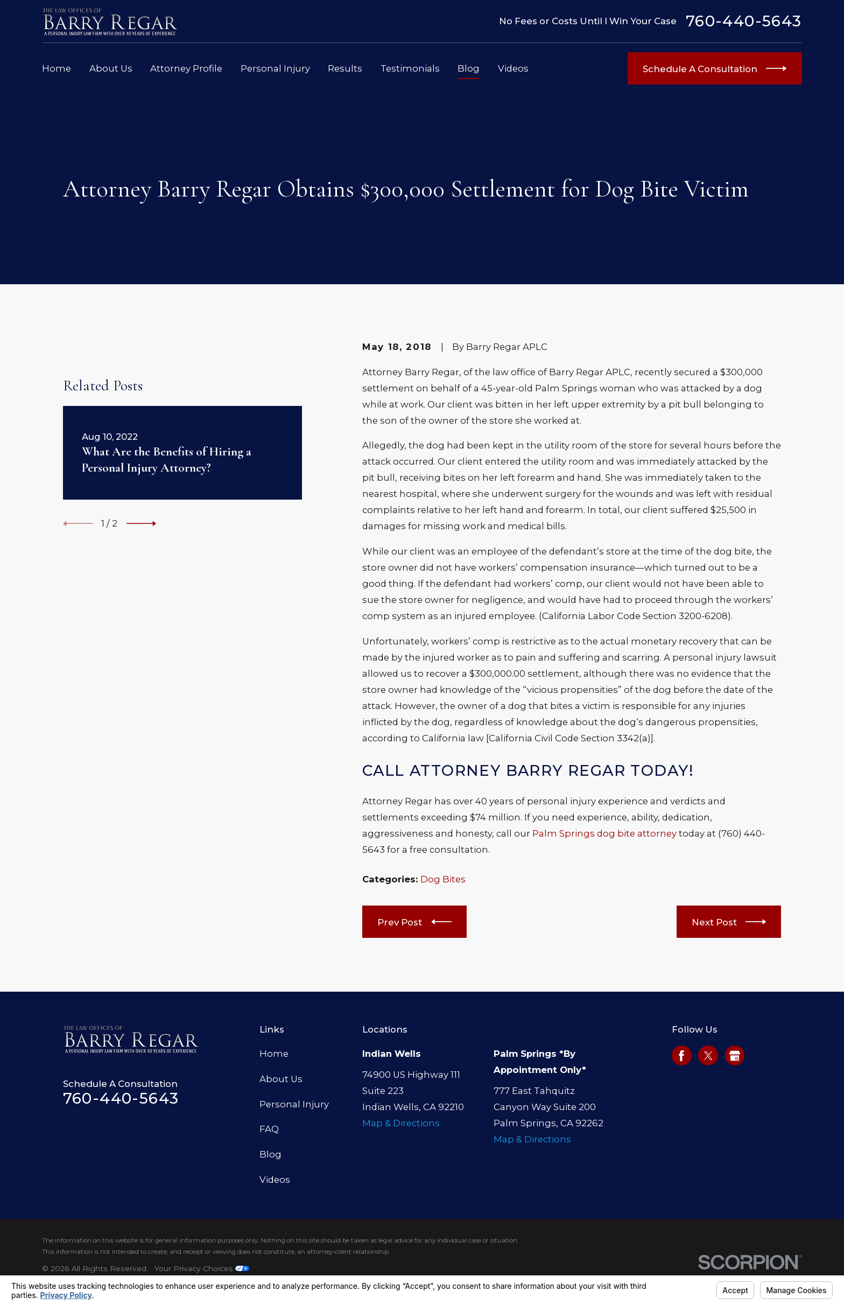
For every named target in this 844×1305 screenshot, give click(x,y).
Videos (274, 1179)
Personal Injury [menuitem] (275, 68)
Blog (270, 1154)
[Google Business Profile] (734, 1055)
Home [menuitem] (56, 68)
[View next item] (141, 523)
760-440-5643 (744, 21)
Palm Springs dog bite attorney (604, 833)
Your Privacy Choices (201, 1268)
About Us (281, 1079)
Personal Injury (294, 1104)
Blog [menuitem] (469, 68)
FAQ (269, 1129)
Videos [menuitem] (513, 68)
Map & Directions (401, 1123)
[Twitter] (708, 1055)
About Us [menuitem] (110, 68)
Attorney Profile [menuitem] (186, 68)
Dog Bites (443, 879)
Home (274, 1053)
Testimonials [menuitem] (410, 68)
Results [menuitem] (345, 68)
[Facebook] (681, 1055)
